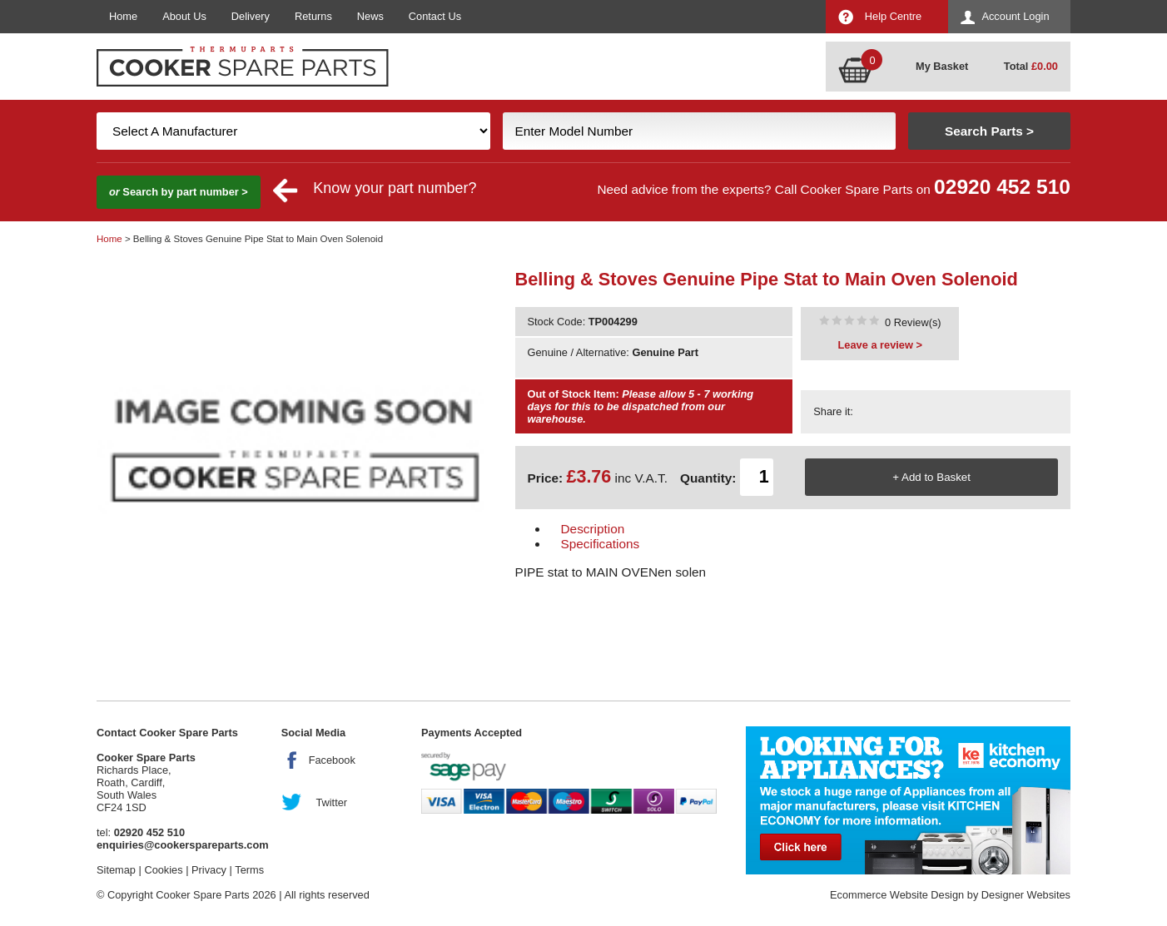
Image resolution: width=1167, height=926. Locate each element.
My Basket (942, 66)
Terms (249, 870)
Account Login (1015, 16)
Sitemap (116, 870)
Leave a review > (880, 345)
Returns (313, 16)
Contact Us (435, 16)
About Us (184, 16)
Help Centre (893, 16)
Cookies (163, 870)
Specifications (600, 544)
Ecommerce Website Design (897, 895)
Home (123, 16)
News (370, 16)
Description (593, 529)
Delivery (250, 16)
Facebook (332, 760)
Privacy (208, 870)
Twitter (331, 802)
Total (1031, 66)
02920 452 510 (1002, 187)
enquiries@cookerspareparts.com (183, 845)
